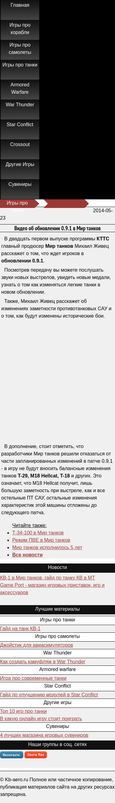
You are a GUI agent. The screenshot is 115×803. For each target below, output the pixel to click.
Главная (20, 5)
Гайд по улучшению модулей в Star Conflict (49, 694)
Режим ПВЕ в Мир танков (41, 540)
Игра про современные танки (33, 678)
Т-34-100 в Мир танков (37, 532)
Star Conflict (19, 124)
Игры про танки (19, 64)
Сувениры (20, 184)
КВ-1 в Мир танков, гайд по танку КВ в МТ (47, 577)
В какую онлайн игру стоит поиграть (41, 718)
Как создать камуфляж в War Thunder (42, 661)
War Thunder (20, 104)
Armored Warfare (19, 88)
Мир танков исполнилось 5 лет (47, 547)
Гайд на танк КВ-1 (20, 628)
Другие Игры (20, 164)
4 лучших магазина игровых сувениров (44, 735)
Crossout (20, 144)
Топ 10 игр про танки (23, 711)
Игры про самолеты (20, 48)
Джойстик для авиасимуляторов (36, 645)
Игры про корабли (20, 28)
